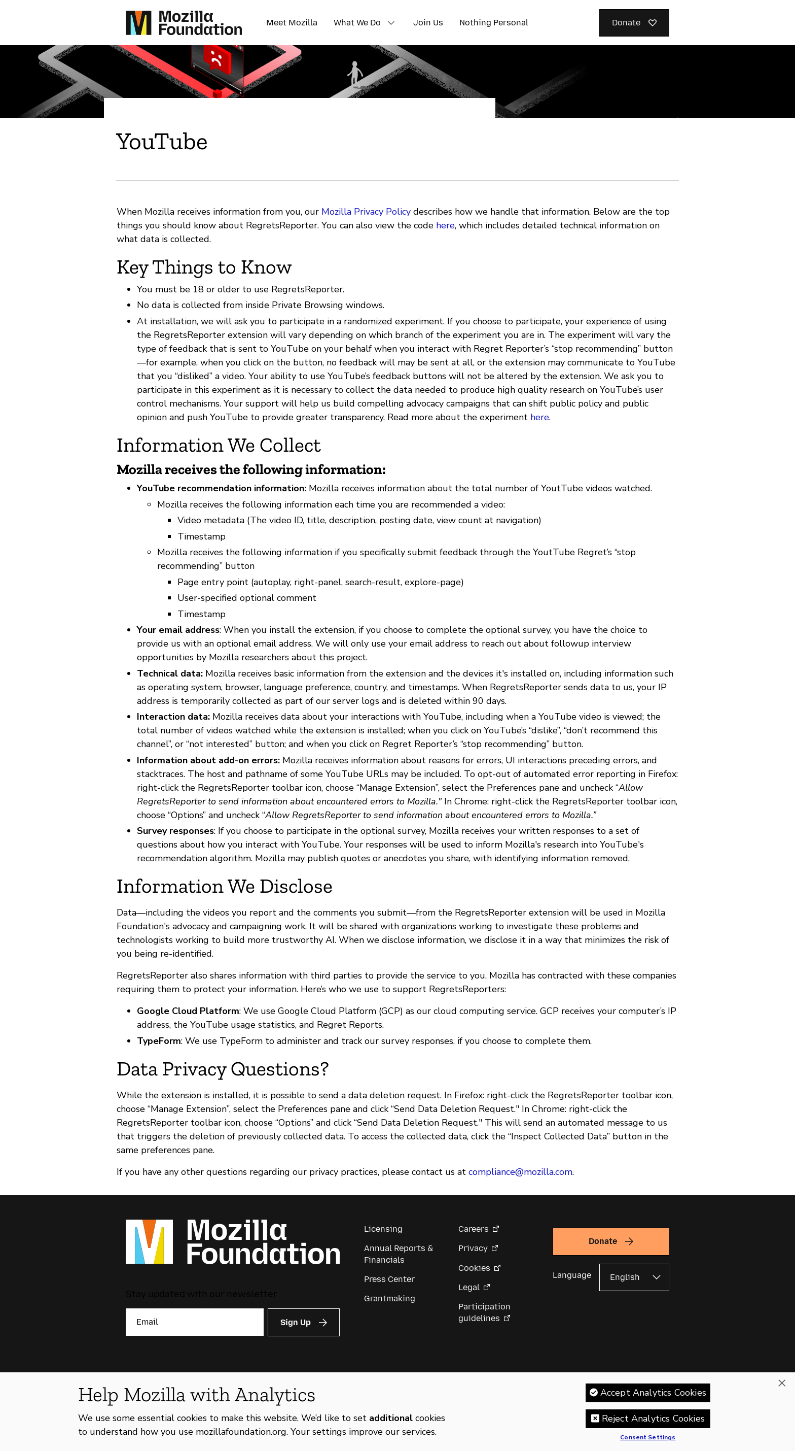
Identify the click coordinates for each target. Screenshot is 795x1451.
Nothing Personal (493, 22)
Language (572, 1275)
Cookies (474, 1268)
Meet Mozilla (291, 22)
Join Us (428, 22)
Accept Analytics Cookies (653, 1393)
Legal (469, 1287)
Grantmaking (389, 1298)
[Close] (781, 1383)
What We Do (357, 22)
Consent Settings (647, 1437)
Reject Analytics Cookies (653, 1418)
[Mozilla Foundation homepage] (184, 23)
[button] (391, 23)
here (445, 225)
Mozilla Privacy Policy (366, 212)
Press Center (389, 1279)
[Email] (195, 1322)
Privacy (473, 1248)
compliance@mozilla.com (520, 1172)
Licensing (383, 1229)
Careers (473, 1229)
